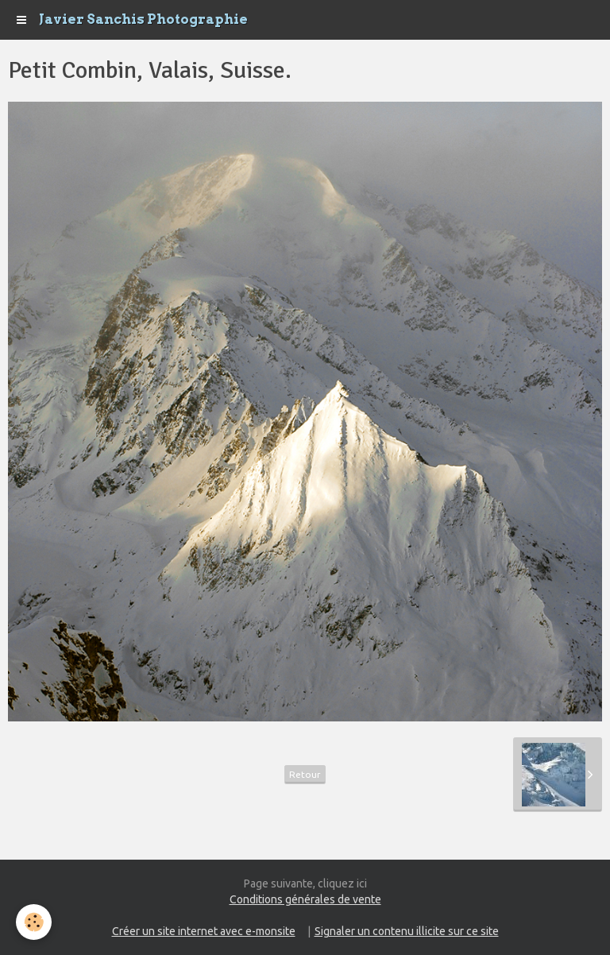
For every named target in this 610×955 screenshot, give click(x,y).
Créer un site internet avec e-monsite (203, 931)
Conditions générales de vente (305, 899)
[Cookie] (34, 922)
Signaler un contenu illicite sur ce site (407, 931)
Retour (305, 774)
